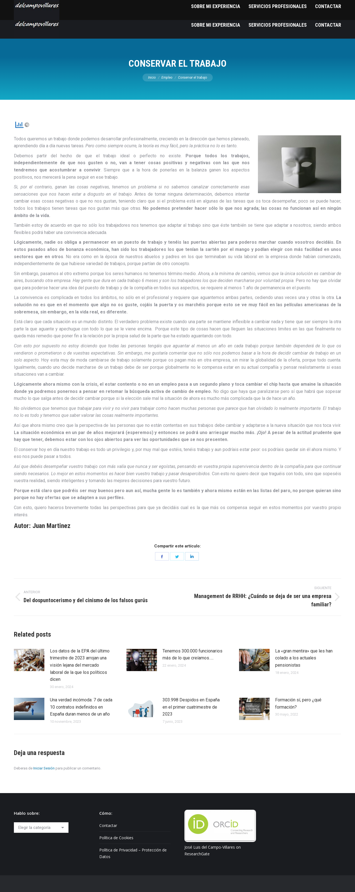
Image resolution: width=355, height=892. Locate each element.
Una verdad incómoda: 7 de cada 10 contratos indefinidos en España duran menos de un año (81, 707)
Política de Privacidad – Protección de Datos (133, 853)
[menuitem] (215, 25)
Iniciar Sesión (44, 768)
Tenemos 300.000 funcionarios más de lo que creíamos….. (192, 654)
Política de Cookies (116, 837)
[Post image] (29, 660)
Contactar (108, 825)
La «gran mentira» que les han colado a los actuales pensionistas (304, 658)
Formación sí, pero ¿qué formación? (298, 703)
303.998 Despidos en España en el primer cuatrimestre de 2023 (191, 707)
